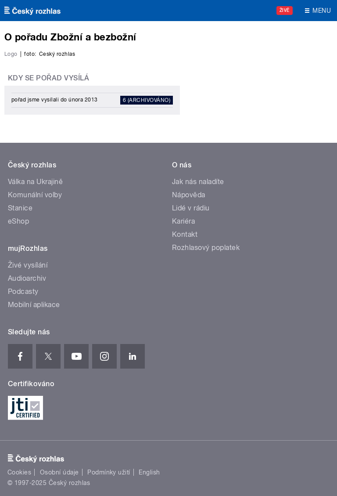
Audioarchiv (27, 278)
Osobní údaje (59, 472)
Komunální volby (35, 195)
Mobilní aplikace (34, 304)
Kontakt (184, 234)
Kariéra (183, 221)
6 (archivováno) (146, 100)
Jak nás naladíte (198, 181)
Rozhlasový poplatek (206, 247)
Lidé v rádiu (191, 208)
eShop (18, 221)
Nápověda (188, 195)
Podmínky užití (108, 472)
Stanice (20, 208)
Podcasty (23, 291)
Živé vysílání (27, 265)
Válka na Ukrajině (35, 181)
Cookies (19, 472)
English (149, 472)
